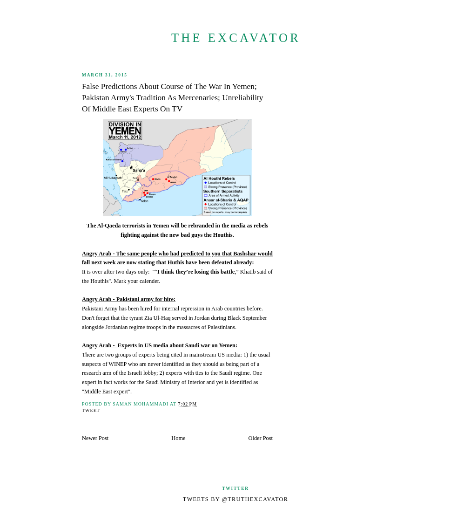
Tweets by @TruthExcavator (235, 499)
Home (178, 438)
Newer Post (95, 438)
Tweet (91, 410)
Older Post (261, 438)
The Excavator (236, 38)
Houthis (99, 281)
